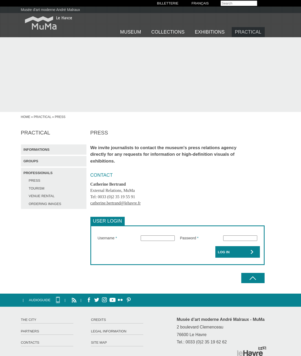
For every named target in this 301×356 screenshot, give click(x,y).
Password (189, 238)
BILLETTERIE (167, 3)
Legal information (108, 331)
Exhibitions (210, 32)
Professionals (38, 173)
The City (28, 320)
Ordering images (45, 204)
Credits (98, 320)
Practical (248, 32)
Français (200, 3)
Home (25, 117)
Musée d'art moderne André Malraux (50, 10)
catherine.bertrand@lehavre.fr (115, 203)
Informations (37, 150)
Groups (31, 161)
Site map (99, 342)
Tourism (37, 188)
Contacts (30, 342)
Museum (130, 32)
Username (107, 238)
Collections (168, 32)
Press (34, 180)
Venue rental (42, 196)
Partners (30, 331)
